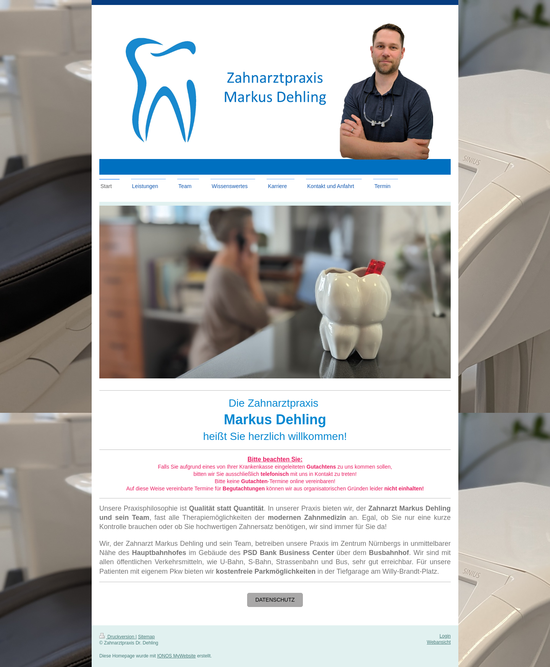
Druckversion (117, 636)
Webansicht (439, 642)
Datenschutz (274, 600)
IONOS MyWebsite (176, 656)
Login (445, 636)
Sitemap (146, 636)
